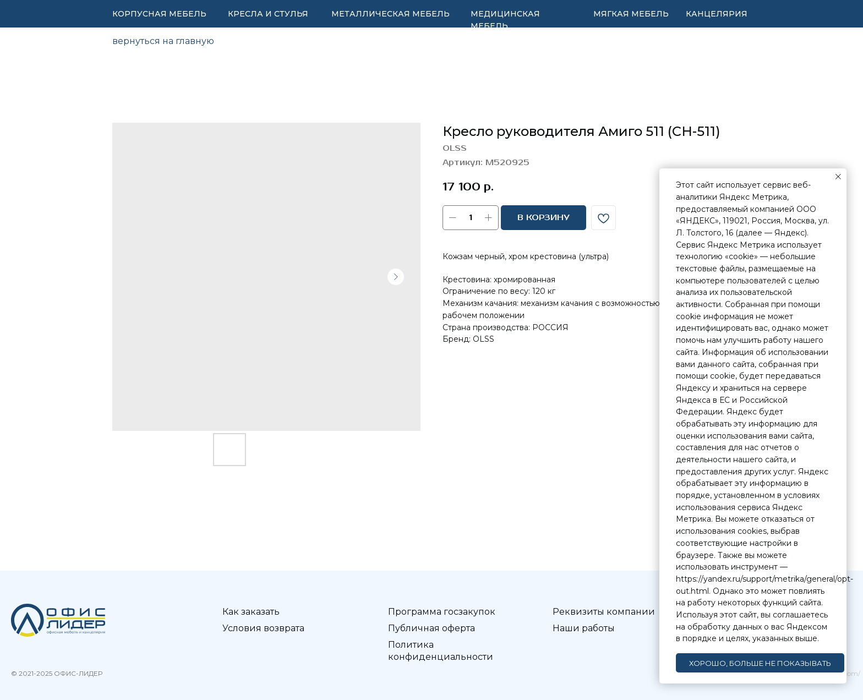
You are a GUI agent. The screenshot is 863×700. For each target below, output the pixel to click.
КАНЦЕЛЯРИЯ (716, 14)
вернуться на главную (163, 41)
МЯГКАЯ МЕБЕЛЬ (631, 14)
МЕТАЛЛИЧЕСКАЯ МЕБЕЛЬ (390, 14)
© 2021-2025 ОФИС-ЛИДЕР (56, 673)
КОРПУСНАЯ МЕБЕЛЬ (159, 14)
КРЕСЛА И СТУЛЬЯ (268, 14)
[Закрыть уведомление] (838, 176)
